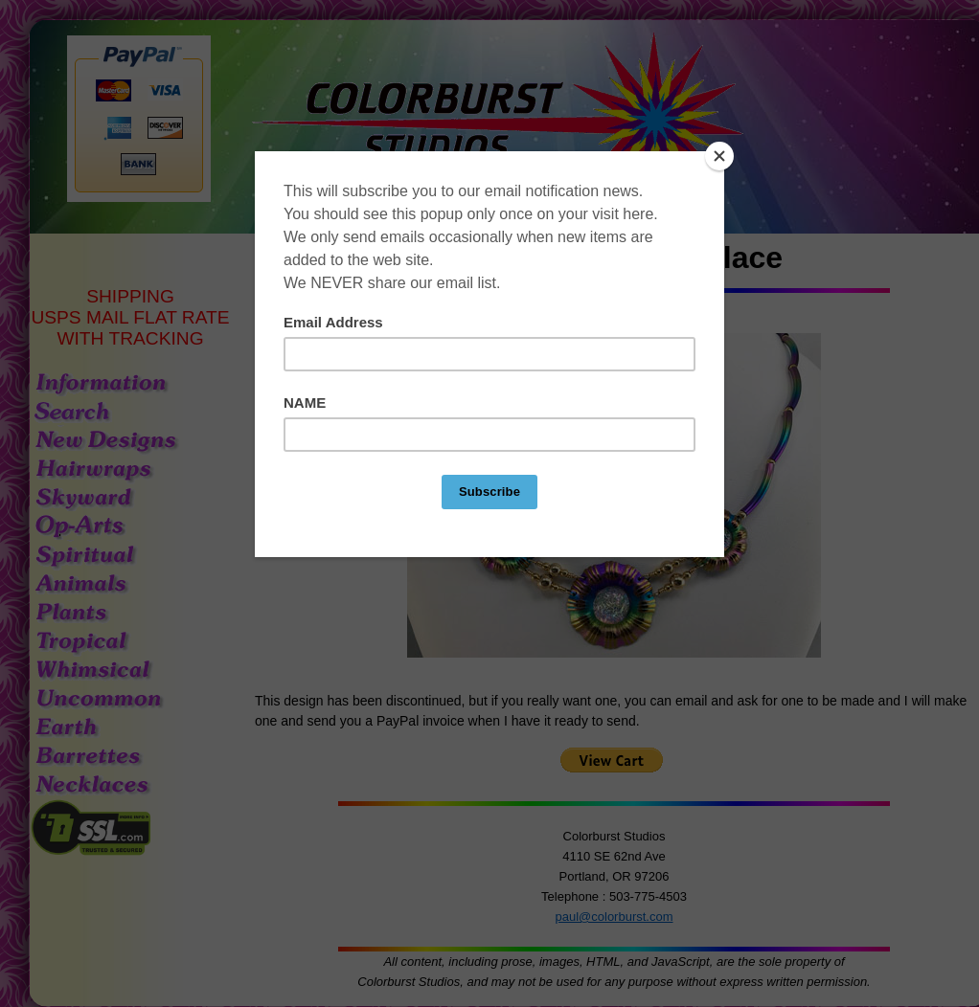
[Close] (719, 156)
